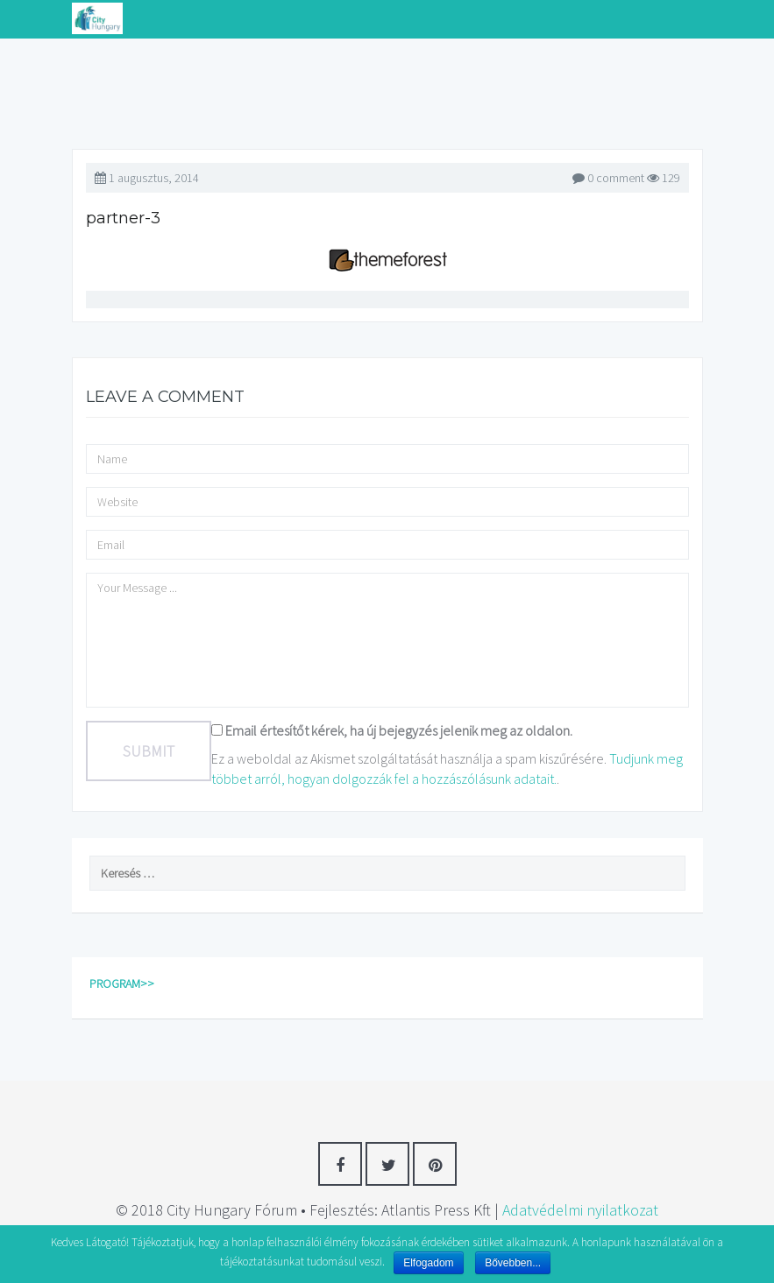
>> (147, 983)
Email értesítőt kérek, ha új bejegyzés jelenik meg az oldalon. (398, 730)
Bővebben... (513, 1263)
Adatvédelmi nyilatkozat (580, 1210)
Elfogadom (428, 1263)
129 (663, 178)
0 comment (615, 178)
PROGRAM (114, 983)
